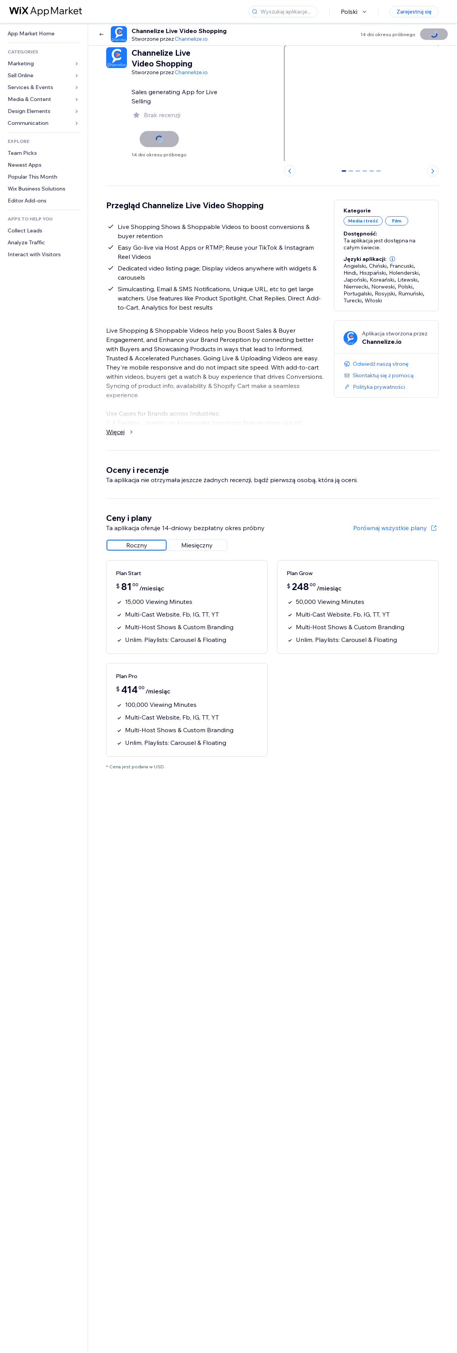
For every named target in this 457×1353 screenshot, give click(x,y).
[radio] (137, 545)
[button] (392, 258)
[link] (44, 34)
